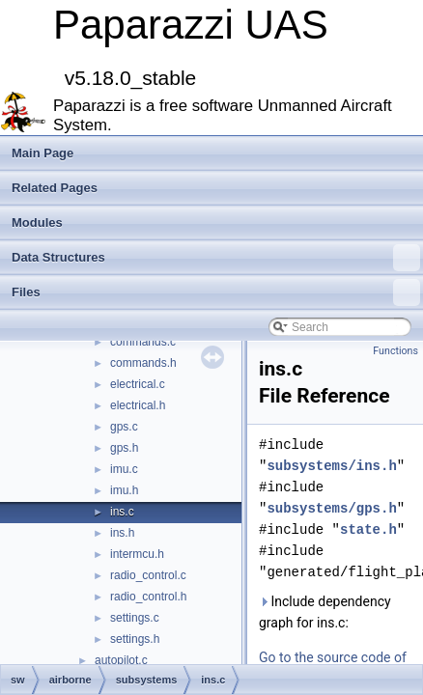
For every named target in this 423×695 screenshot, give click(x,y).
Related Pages (55, 188)
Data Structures (216, 257)
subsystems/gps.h (331, 508)
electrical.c (137, 384)
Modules (37, 222)
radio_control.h (148, 596)
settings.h (134, 639)
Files (216, 292)
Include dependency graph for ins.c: (325, 612)
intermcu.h (137, 554)
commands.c (143, 341)
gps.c (124, 426)
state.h (368, 529)
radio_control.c (148, 575)
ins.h (122, 533)
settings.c (134, 618)
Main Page (42, 153)
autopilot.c (121, 660)
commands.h (143, 363)
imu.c (124, 469)
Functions (395, 351)
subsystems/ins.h (331, 466)
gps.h (124, 448)
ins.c (122, 511)
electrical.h (137, 405)
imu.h (124, 490)
